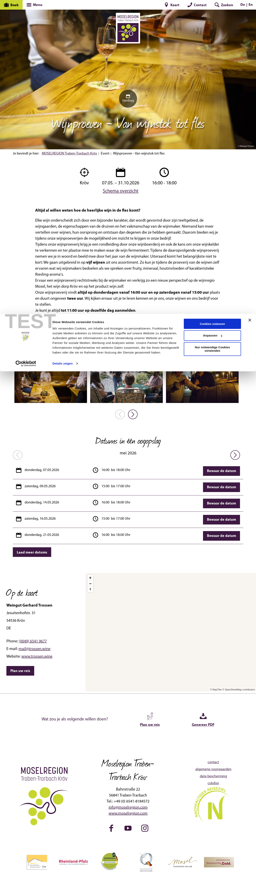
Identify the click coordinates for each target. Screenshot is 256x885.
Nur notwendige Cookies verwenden (212, 35)
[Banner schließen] (249, 6)
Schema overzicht (120, 190)
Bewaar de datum (221, 471)
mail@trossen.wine (34, 649)
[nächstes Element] (133, 414)
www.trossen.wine (36, 657)
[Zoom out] (90, 584)
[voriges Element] (120, 414)
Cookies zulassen (212, 10)
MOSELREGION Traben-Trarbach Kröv (69, 154)
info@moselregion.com (128, 808)
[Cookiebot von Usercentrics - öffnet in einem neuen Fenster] (25, 50)
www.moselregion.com (128, 814)
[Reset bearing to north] (90, 589)
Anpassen (212, 21)
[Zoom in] (90, 578)
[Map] (170, 632)
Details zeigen (62, 49)
